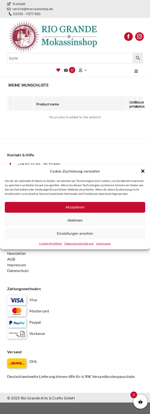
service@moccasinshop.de (30, 9)
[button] (142, 171)
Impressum (103, 243)
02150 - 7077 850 (24, 14)
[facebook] (128, 36)
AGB (11, 259)
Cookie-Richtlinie (50, 243)
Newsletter (16, 253)
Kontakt (16, 4)
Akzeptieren (74, 207)
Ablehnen (74, 220)
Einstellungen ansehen (75, 233)
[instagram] (139, 36)
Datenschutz (18, 270)
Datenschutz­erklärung (79, 243)
